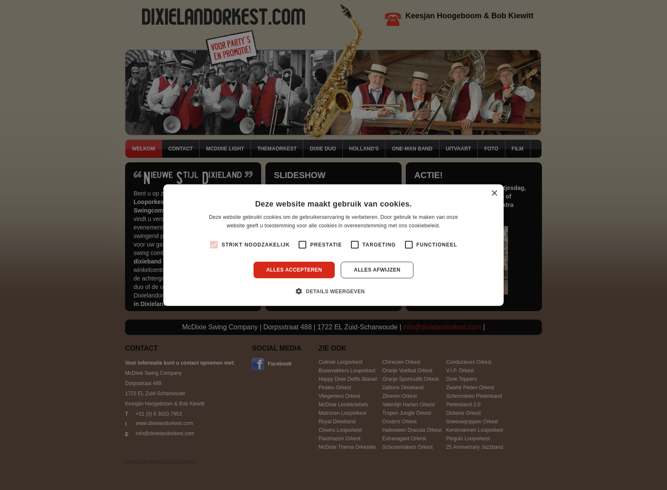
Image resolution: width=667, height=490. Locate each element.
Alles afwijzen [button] (377, 270)
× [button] (494, 193)
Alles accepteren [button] (294, 270)
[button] (333, 291)
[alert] (333, 245)
